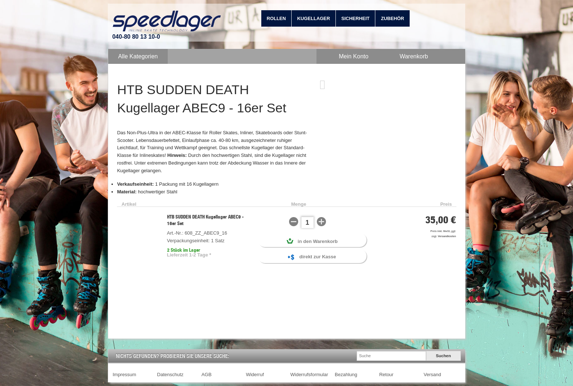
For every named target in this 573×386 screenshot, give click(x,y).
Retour (386, 374)
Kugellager (313, 18)
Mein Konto (353, 56)
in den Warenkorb (312, 241)
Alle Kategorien (138, 56)
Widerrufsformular (309, 374)
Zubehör (392, 18)
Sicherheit (355, 18)
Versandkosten (447, 236)
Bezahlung (346, 374)
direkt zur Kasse (312, 257)
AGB (206, 374)
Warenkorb (413, 56)
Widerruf (255, 374)
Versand (432, 374)
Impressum (124, 374)
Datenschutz (170, 374)
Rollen (276, 18)
